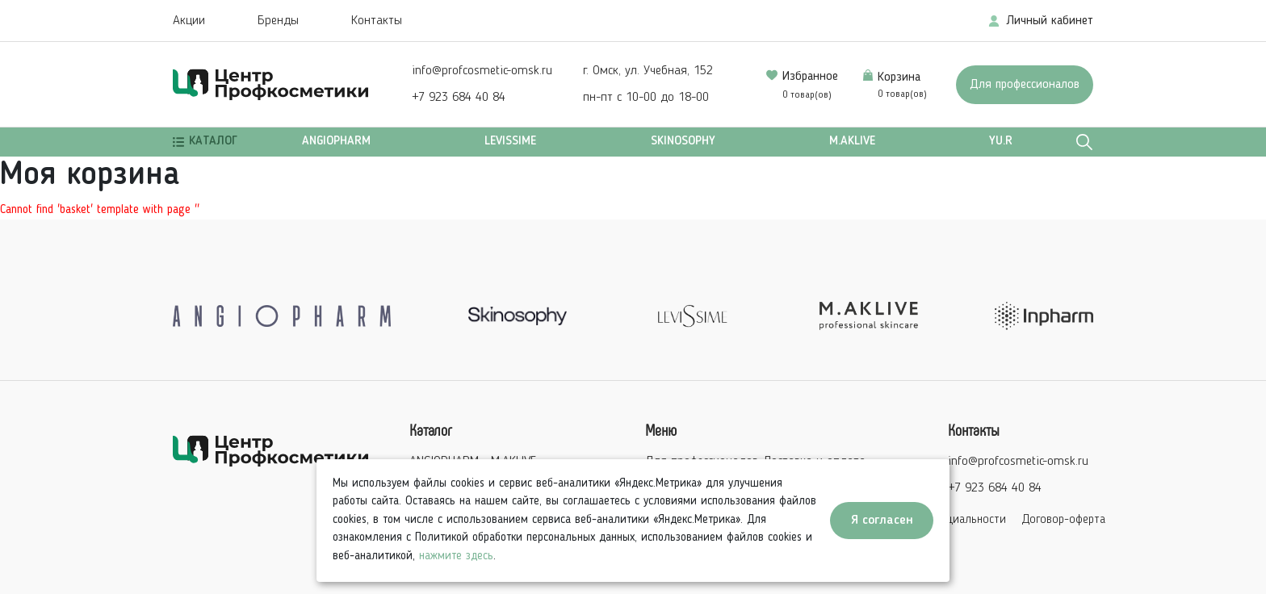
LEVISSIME (510, 142)
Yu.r (1000, 142)
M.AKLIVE (852, 142)
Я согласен (882, 520)
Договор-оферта (1063, 520)
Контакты (376, 21)
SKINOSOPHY (683, 142)
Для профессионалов (1024, 84)
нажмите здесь (456, 556)
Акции (189, 21)
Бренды (278, 21)
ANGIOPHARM (336, 142)
